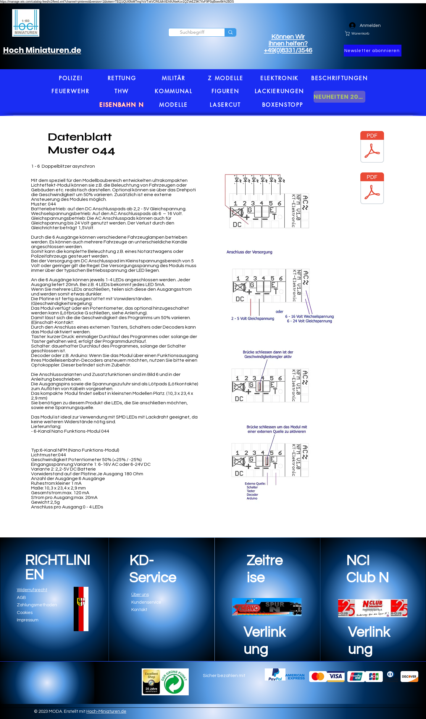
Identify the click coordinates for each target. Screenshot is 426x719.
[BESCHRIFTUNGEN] (339, 78)
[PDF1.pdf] (372, 189)
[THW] (122, 91)
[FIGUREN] (225, 91)
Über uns (140, 594)
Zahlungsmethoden (37, 605)
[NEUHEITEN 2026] (339, 97)
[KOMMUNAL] (173, 91)
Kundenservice (146, 602)
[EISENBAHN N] (122, 105)
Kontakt (139, 609)
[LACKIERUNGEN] (279, 91)
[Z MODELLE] (225, 78)
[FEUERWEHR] (70, 91)
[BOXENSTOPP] (282, 105)
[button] (372, 50)
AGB (21, 597)
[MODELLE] (173, 105)
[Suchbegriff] (192, 32)
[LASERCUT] (225, 105)
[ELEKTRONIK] (279, 78)
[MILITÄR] (173, 78)
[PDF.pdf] (372, 147)
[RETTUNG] (122, 78)
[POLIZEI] (70, 78)
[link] (373, 33)
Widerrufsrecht (32, 590)
